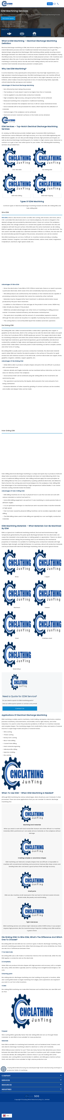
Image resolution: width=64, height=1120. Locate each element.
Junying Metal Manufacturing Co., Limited (36, 1099)
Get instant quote (8, 18)
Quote (50, 4)
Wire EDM (5, 217)
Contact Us (19, 708)
